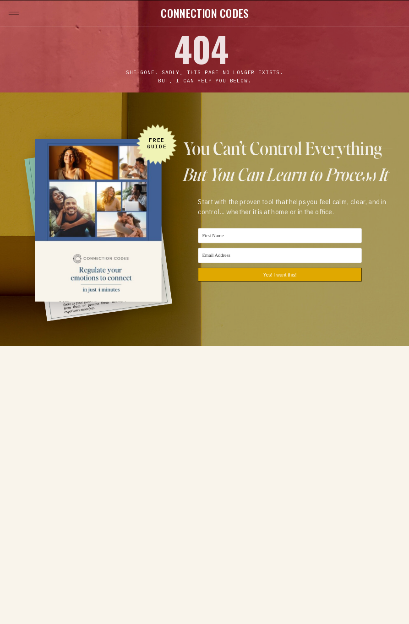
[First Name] (279, 235)
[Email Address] (279, 255)
